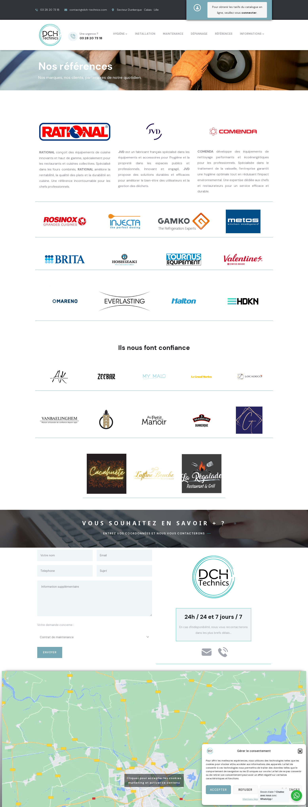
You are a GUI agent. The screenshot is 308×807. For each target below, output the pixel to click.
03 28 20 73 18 (91, 37)
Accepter (218, 790)
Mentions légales (252, 799)
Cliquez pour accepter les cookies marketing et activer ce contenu (154, 778)
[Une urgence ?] (73, 35)
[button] (300, 751)
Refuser (245, 790)
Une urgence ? (89, 32)
